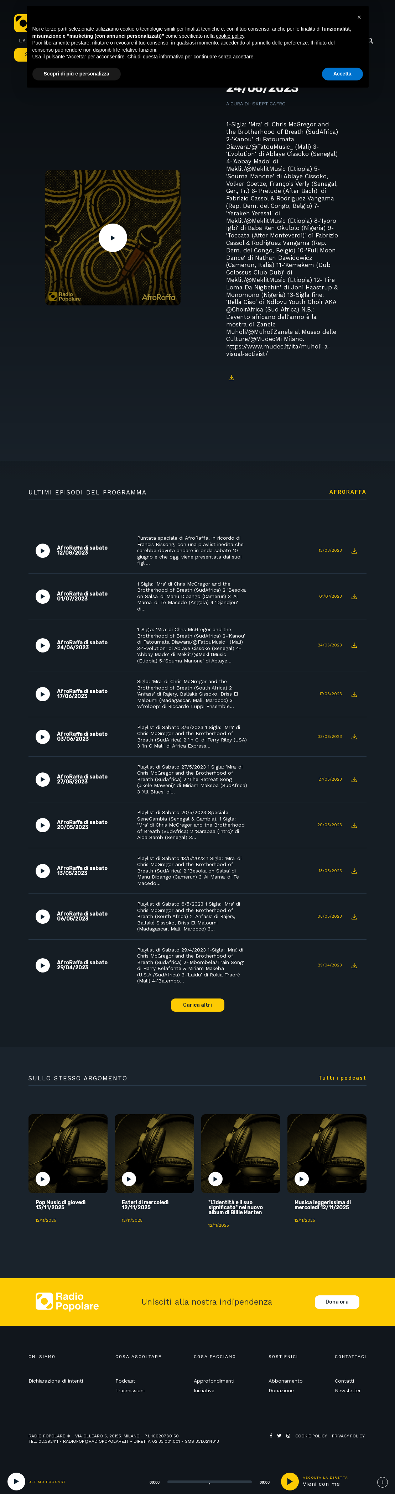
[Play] (16, 1481)
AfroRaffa (348, 492)
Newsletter (348, 1390)
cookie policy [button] (230, 36)
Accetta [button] (342, 74)
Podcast (125, 1381)
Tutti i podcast (342, 1078)
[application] (201, 1481)
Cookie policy (311, 1435)
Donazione (281, 1390)
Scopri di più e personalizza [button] (76, 74)
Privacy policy (348, 1435)
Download (231, 377)
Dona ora (337, 1302)
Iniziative (204, 1390)
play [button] (290, 1481)
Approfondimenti (214, 1381)
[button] (359, 17)
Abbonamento (286, 1381)
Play (113, 238)
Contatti (344, 1381)
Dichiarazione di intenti (55, 1381)
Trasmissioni (130, 1390)
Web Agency (284, 1441)
